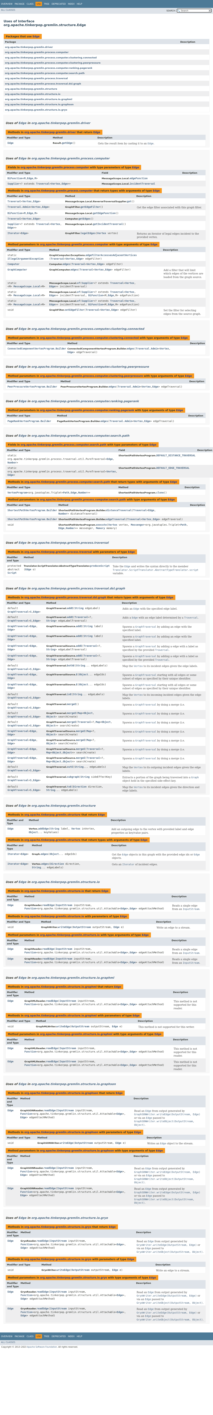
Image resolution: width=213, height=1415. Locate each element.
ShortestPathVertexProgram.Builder (32, 510)
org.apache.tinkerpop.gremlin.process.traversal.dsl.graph (43, 83)
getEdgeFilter (90, 206)
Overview (6, 4)
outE (70, 766)
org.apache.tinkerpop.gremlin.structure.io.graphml (38, 99)
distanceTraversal (119, 510)
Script (12, 572)
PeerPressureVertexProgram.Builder (32, 386)
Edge (35, 36)
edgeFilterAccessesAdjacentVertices (111, 255)
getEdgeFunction (104, 213)
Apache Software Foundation (42, 1347)
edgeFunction (139, 178)
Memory (100, 528)
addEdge (43, 828)
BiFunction (14, 178)
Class (30, 4)
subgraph (73, 776)
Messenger (137, 524)
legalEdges (88, 233)
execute (101, 524)
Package (19, 4)
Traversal (43, 183)
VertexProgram (17, 492)
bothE (71, 665)
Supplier (13, 183)
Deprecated (59, 4)
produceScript (100, 565)
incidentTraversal (142, 183)
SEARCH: (171, 10)
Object (83, 674)
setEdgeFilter (74, 309)
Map (80, 713)
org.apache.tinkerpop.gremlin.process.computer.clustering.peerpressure (53, 62)
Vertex (55, 183)
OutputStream (82, 927)
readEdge (48, 905)
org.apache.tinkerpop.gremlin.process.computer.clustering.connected (51, 57)
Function (30, 908)
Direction (80, 786)
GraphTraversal (18, 611)
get (129, 201)
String (79, 608)
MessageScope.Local (27, 286)
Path (66, 492)
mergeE (71, 704)
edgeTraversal (116, 519)
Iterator (13, 233)
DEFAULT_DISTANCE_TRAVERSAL (176, 455)
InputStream (64, 905)
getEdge (67, 143)
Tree (46, 4)
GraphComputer (17, 269)
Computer (13, 264)
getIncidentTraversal (108, 224)
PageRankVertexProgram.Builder (29, 421)
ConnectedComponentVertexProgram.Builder (36, 348)
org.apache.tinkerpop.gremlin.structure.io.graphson (39, 104)
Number (12, 462)
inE (69, 694)
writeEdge (64, 927)
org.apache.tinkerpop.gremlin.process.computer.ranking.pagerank (48, 68)
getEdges (84, 218)
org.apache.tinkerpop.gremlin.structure (31, 89)
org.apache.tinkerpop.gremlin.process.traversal (36, 78)
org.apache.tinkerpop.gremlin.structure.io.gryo (36, 109)
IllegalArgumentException (25, 258)
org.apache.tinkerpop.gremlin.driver (29, 47)
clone (160, 492)
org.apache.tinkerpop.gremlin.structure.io (32, 94)
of (78, 283)
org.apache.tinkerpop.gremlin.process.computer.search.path (45, 73)
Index (71, 4)
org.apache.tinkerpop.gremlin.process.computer (37, 52)
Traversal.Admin (18, 206)
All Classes (8, 10)
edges (66, 264)
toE (69, 786)
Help (79, 4)
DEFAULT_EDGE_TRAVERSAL (172, 467)
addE (70, 608)
